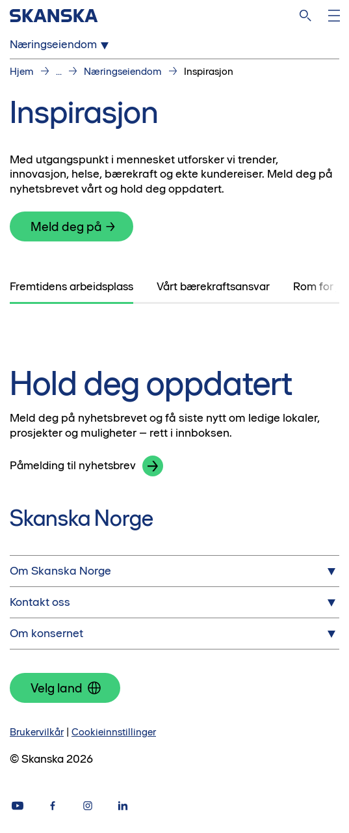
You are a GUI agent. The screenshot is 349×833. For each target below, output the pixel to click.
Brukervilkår (37, 732)
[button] (152, 466)
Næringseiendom (123, 71)
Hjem (22, 71)
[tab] (71, 287)
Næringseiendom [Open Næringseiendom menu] (61, 45)
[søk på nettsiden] (305, 15)
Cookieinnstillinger (113, 732)
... (59, 71)
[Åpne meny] (334, 15)
